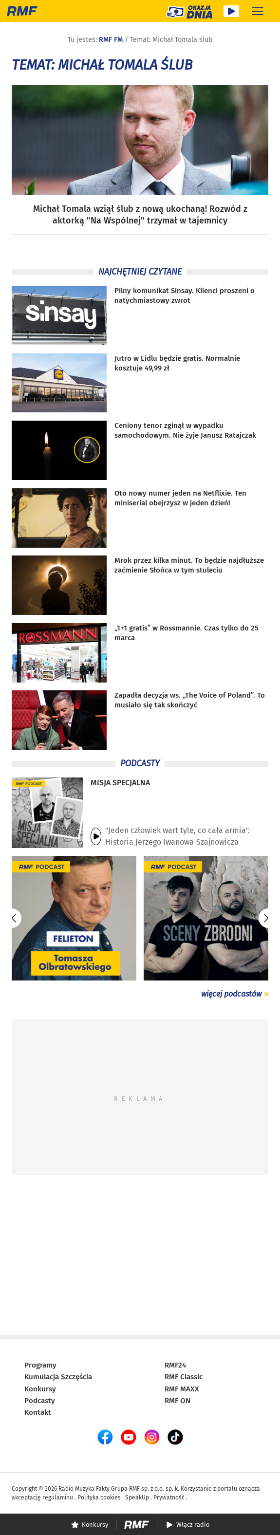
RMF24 (175, 1365)
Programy (40, 1365)
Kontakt (37, 1412)
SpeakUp (137, 1497)
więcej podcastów (231, 994)
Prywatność (169, 1497)
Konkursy (40, 1389)
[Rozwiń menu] (257, 10)
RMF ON (177, 1400)
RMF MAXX (182, 1389)
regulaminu (57, 1497)
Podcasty (39, 1400)
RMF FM (111, 40)
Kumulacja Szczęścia (58, 1376)
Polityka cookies (99, 1497)
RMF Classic (184, 1376)
